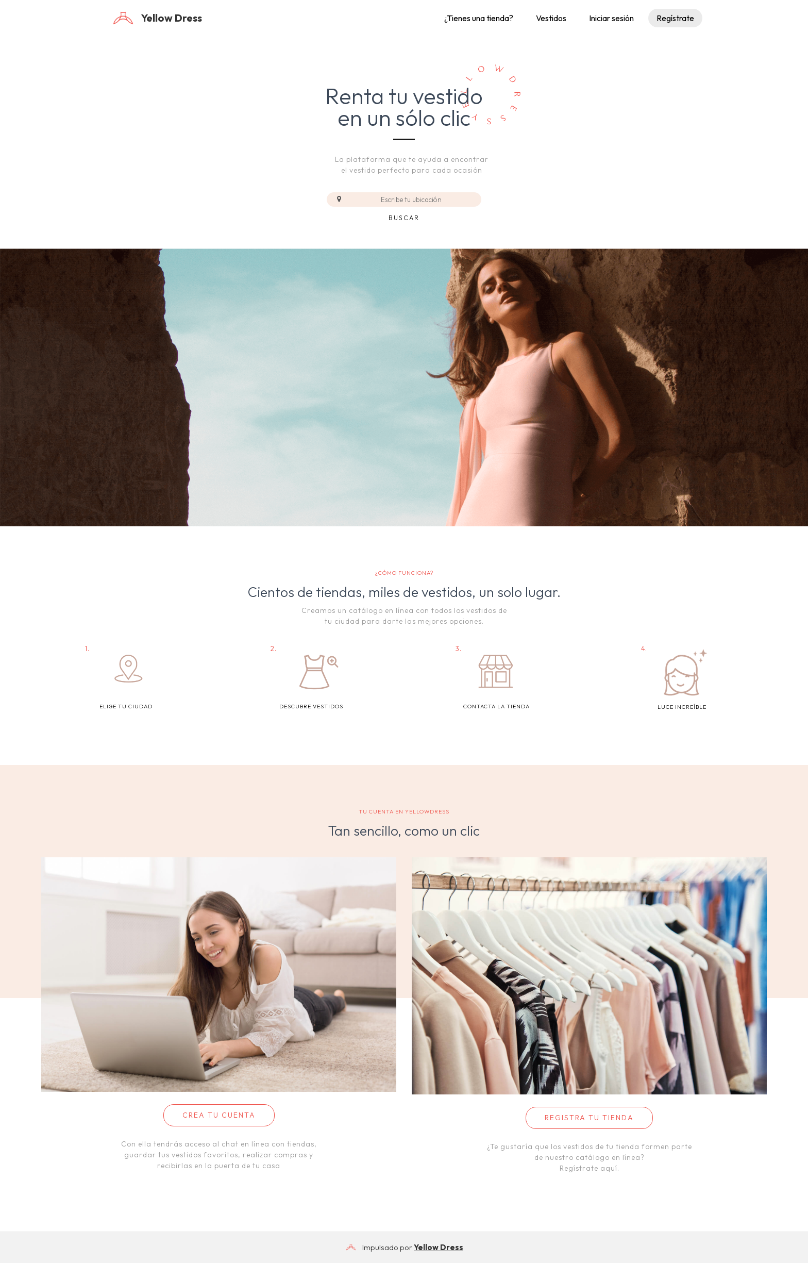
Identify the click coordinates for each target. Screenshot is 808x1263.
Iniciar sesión (611, 18)
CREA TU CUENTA (219, 1115)
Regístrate (675, 18)
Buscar (404, 218)
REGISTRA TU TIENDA (589, 1117)
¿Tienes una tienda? (478, 18)
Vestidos (551, 18)
